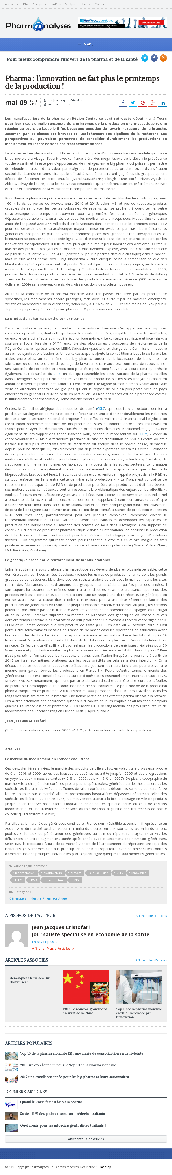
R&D (34, 880)
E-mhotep (104, 1167)
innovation (138, 873)
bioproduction (25, 873)
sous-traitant (55, 880)
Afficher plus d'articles (151, 916)
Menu (86, 44)
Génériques (17, 898)
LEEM (142, 434)
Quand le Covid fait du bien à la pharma (51, 1102)
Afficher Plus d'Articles (53, 949)
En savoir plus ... (44, 941)
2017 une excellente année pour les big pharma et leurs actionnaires (74, 1077)
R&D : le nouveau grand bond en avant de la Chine (85, 1011)
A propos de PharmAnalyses (25, 4)
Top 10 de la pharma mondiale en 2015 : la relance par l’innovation (139, 1013)
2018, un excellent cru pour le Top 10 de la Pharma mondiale (68, 1065)
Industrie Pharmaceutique (47, 898)
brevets (76, 873)
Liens (86, 4)
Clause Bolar (99, 873)
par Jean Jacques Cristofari (63, 100)
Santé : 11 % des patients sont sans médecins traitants (62, 1114)
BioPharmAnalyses (64, 4)
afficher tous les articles (86, 1139)
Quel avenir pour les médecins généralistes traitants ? (63, 1126)
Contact (100, 4)
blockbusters (53, 873)
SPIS (57, 373)
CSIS (100, 408)
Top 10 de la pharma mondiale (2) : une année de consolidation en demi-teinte (81, 1054)
